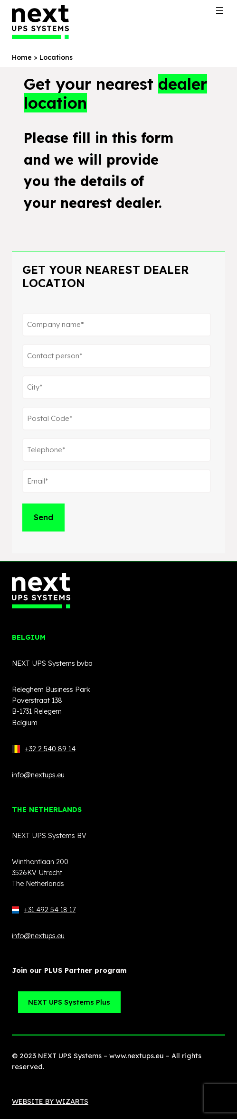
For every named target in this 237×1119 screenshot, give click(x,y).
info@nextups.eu (38, 775)
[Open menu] (219, 10)
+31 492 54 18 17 (44, 909)
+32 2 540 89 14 (50, 749)
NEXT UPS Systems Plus (69, 1002)
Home (22, 57)
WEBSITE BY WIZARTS (50, 1101)
